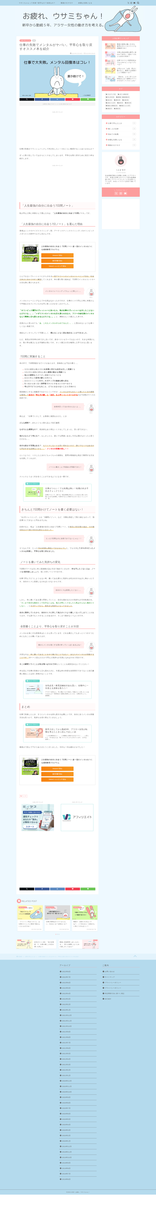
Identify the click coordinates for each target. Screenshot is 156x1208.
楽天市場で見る (71, 255)
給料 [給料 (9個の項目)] (121, 102)
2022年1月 (66, 1000)
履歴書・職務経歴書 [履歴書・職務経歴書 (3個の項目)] (123, 97)
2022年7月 (66, 967)
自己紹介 (108, 989)
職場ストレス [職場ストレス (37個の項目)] (125, 105)
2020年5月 (66, 1109)
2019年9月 (66, 1153)
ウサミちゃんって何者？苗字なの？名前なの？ (37, 3)
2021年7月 (66, 1033)
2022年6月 (66, 972)
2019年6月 (66, 1169)
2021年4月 (66, 1049)
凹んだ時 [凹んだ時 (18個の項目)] (110, 97)
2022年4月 (66, 983)
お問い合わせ (110, 961)
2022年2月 (66, 994)
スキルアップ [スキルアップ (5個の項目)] (111, 94)
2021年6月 (66, 1038)
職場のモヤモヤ (67, 3)
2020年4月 (66, 1114)
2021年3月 (66, 1054)
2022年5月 (66, 978)
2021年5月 (66, 1044)
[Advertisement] (57, 129)
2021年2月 (66, 1060)
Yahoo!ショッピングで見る (51, 261)
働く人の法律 (122, 129)
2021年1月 (66, 1065)
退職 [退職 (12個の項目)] (118, 108)
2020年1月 (66, 1131)
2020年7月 (66, 1098)
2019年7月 (66, 1164)
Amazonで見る (51, 255)
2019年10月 (67, 1147)
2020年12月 (67, 1071)
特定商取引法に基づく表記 (114, 983)
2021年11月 (67, 1011)
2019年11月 (67, 1142)
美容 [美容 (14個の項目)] (129, 102)
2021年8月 (66, 1027)
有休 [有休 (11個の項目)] (109, 100)
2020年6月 (66, 1104)
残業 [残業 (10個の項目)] (118, 100)
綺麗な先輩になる (85, 3)
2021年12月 (67, 1005)
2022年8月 (66, 962)
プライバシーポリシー (113, 972)
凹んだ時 (24, 786)
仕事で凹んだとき (25, 40)
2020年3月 (66, 1120)
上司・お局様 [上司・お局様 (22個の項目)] (123, 94)
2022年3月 (66, 989)
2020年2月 (66, 1125)
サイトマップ (110, 967)
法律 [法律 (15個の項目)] (126, 100)
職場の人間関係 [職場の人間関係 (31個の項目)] (112, 105)
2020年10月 (67, 1082)
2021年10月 (67, 1016)
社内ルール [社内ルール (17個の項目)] (111, 102)
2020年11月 (67, 1076)
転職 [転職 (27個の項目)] (109, 108)
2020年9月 (66, 1087)
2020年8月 (66, 1093)
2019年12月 (67, 1136)
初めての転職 (122, 134)
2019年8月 (66, 1158)
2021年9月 (66, 1022)
